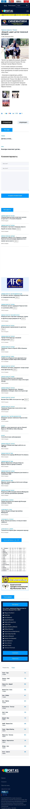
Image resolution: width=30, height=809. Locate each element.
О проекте (3, 781)
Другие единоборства (16, 293)
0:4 (25, 684)
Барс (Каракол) (8, 640)
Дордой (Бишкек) (9, 619)
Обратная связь (5, 785)
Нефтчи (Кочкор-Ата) (10, 622)
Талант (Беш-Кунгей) (10, 633)
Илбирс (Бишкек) (8, 629)
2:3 (25, 706)
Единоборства (5, 416)
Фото (18, 229)
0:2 (25, 689)
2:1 (25, 701)
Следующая (23, 122)
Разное (12, 325)
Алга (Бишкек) (8, 617)
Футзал (12, 215)
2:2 (25, 746)
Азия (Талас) (7, 645)
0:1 (25, 735)
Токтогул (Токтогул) (9, 647)
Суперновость (4, 500)
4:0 (25, 752)
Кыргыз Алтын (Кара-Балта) (11, 631)
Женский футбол (15, 315)
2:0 (25, 723)
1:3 (25, 712)
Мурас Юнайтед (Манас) (10, 626)
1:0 (25, 740)
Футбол (13, 236)
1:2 (25, 678)
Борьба (13, 225)
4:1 (25, 695)
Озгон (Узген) (8, 643)
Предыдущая (6, 122)
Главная (3, 778)
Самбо (12, 356)
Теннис (11, 528)
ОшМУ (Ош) (7, 624)
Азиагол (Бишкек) (9, 636)
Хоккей (12, 376)
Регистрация (11, 5)
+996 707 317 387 (5, 789)
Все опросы (15, 604)
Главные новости (5, 215)
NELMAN (14, 808)
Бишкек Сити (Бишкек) (10, 638)
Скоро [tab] (13, 667)
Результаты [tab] (6, 667)
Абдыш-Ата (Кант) (9, 613)
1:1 (25, 673)
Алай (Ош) (7, 615)
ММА (12, 453)
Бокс (10, 509)
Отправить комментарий (15, 195)
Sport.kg (4, 794)
